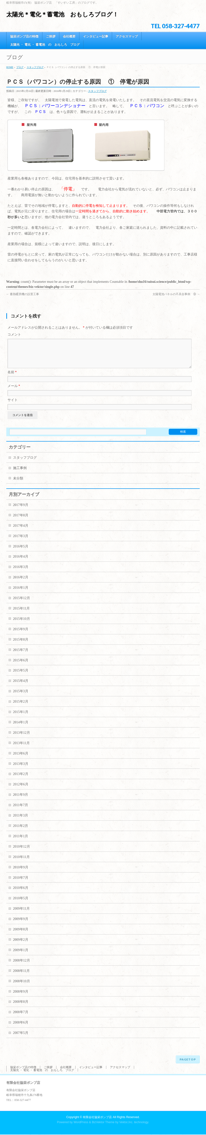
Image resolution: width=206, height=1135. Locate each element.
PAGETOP (188, 1060)
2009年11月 (21, 914)
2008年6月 (20, 1028)
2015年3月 (20, 697)
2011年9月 (20, 800)
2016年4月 (20, 562)
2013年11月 (21, 749)
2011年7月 (20, 811)
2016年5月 (20, 552)
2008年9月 (20, 997)
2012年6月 (20, 790)
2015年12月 (21, 604)
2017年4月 (20, 531)
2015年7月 (20, 655)
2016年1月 (20, 593)
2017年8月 (20, 521)
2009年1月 (20, 956)
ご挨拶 (48, 1067)
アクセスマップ (120, 1067)
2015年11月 (21, 614)
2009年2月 (20, 945)
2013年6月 (20, 759)
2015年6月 (20, 666)
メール (14, 392)
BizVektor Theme (103, 1122)
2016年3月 (20, 572)
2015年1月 (20, 718)
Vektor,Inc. (126, 1122)
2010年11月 (21, 863)
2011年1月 (20, 842)
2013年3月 (20, 769)
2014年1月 (20, 728)
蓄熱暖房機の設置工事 (22, 294)
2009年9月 (20, 925)
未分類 (18, 484)
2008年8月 (20, 1007)
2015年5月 (20, 676)
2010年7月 (20, 883)
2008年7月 (20, 1018)
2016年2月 (20, 583)
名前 (12, 378)
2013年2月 (20, 780)
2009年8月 (20, 935)
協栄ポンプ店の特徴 (23, 1067)
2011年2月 (20, 831)
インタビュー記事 (90, 1067)
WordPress (81, 1122)
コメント (14, 334)
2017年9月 (20, 510)
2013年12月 (21, 738)
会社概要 (66, 1067)
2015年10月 (21, 624)
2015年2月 (20, 707)
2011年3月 (20, 821)
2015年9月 (20, 635)
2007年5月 (20, 1038)
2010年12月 (21, 852)
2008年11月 (21, 976)
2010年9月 (20, 873)
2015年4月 (20, 686)
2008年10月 (21, 987)
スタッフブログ (97, 91)
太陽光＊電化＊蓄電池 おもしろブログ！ (62, 14)
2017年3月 (20, 542)
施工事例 (20, 474)
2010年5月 (20, 904)
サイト (13, 406)
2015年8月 (20, 645)
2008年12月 (21, 966)
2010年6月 (20, 893)
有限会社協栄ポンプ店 (97, 1117)
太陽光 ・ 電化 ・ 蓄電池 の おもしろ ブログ (42, 1070)
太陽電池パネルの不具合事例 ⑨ (176, 294)
